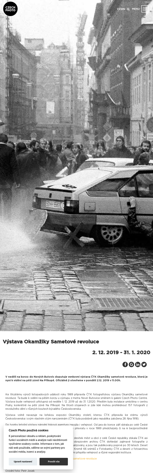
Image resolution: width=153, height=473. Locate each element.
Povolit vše (53, 461)
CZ (119, 9)
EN (123, 9)
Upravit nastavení (23, 461)
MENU (136, 9)
